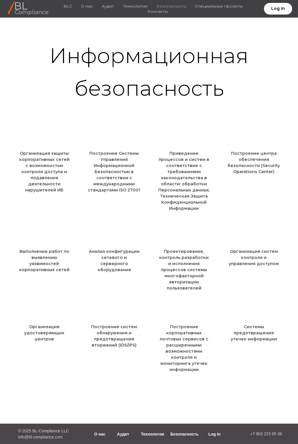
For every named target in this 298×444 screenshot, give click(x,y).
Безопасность (171, 6)
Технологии (135, 6)
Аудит (108, 6)
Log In (214, 434)
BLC (67, 6)
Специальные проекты (219, 6)
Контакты (158, 11)
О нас (87, 6)
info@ (23, 437)
